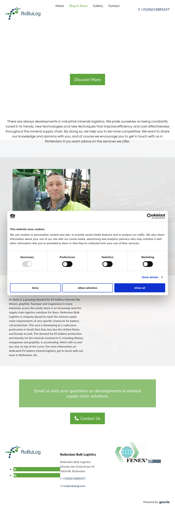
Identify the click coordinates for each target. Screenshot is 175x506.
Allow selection (87, 287)
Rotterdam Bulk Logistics (78, 454)
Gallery (98, 6)
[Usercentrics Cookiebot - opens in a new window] (149, 216)
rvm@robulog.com (73, 486)
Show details (150, 277)
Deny (35, 287)
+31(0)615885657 (154, 9)
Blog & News (78, 6)
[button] (87, 79)
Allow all (139, 287)
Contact (113, 6)
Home (59, 6)
